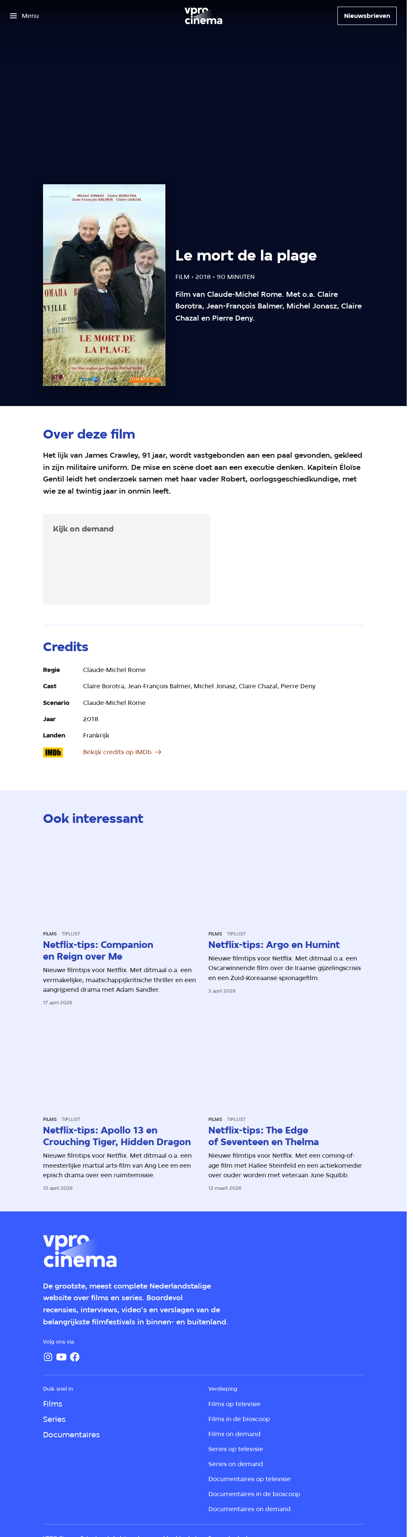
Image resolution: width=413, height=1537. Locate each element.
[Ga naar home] (203, 16)
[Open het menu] (24, 16)
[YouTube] (61, 1357)
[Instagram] (48, 1357)
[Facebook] (75, 1357)
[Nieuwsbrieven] (367, 16)
